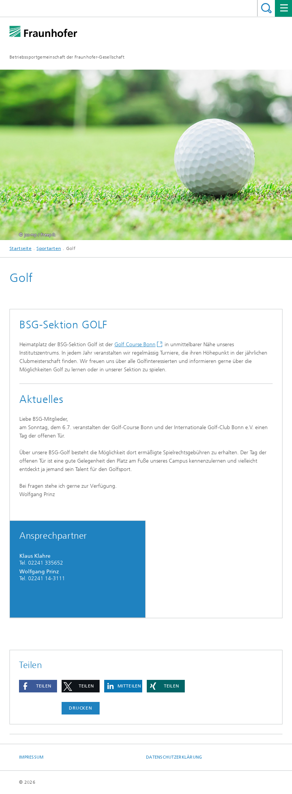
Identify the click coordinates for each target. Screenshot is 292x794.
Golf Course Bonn (135, 344)
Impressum (31, 757)
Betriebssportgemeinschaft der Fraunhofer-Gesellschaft (67, 57)
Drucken (80, 708)
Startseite (21, 248)
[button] (38, 686)
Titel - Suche (266, 8)
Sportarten (48, 248)
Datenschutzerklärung (174, 757)
